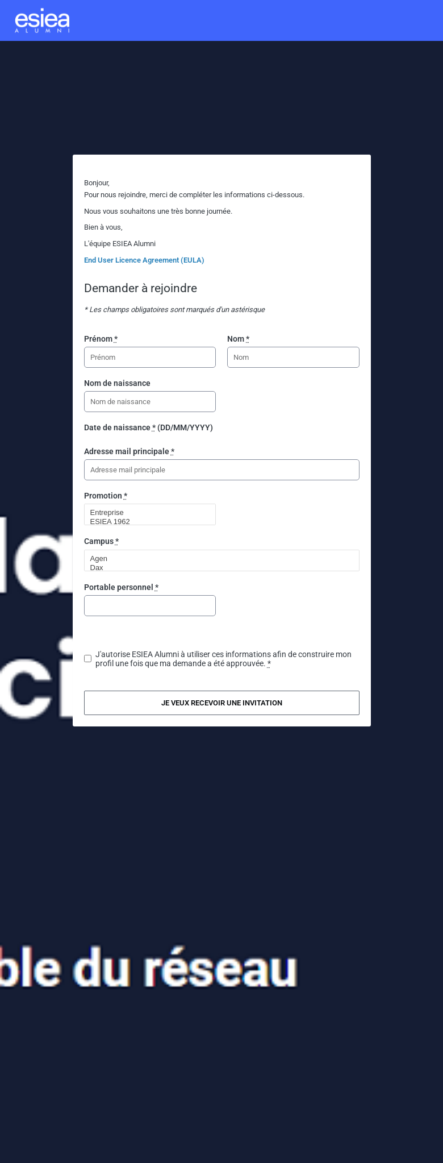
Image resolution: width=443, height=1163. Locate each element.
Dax (217, 567)
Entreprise (145, 512)
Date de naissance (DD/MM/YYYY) (148, 427)
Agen (217, 558)
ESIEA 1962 (145, 521)
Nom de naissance (117, 383)
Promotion (105, 495)
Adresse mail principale (129, 451)
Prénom (101, 338)
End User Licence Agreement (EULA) (144, 260)
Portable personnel (121, 587)
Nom (238, 338)
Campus (101, 541)
